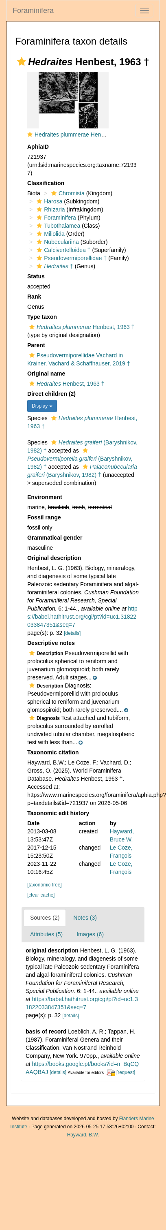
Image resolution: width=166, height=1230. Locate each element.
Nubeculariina (57, 242)
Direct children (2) (51, 394)
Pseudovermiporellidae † (71, 258)
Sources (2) (44, 917)
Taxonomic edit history (58, 813)
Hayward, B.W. (83, 1135)
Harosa (48, 201)
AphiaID (38, 146)
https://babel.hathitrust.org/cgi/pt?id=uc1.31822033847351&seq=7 (82, 616)
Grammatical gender (54, 537)
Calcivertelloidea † (62, 250)
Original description (54, 558)
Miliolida (50, 234)
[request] (125, 1072)
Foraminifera (33, 10)
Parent (36, 345)
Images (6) (90, 934)
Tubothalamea (57, 225)
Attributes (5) (46, 934)
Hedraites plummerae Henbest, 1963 (81, 134)
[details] (72, 633)
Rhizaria (50, 209)
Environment (44, 497)
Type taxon (42, 317)
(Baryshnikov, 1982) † (79, 459)
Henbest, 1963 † (80, 327)
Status (36, 276)
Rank (34, 296)
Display (42, 406)
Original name (46, 373)
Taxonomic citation (53, 752)
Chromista (67, 193)
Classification (45, 183)
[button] (21, 61)
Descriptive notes (51, 643)
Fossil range (44, 517)
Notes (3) (85, 917)
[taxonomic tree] (44, 885)
